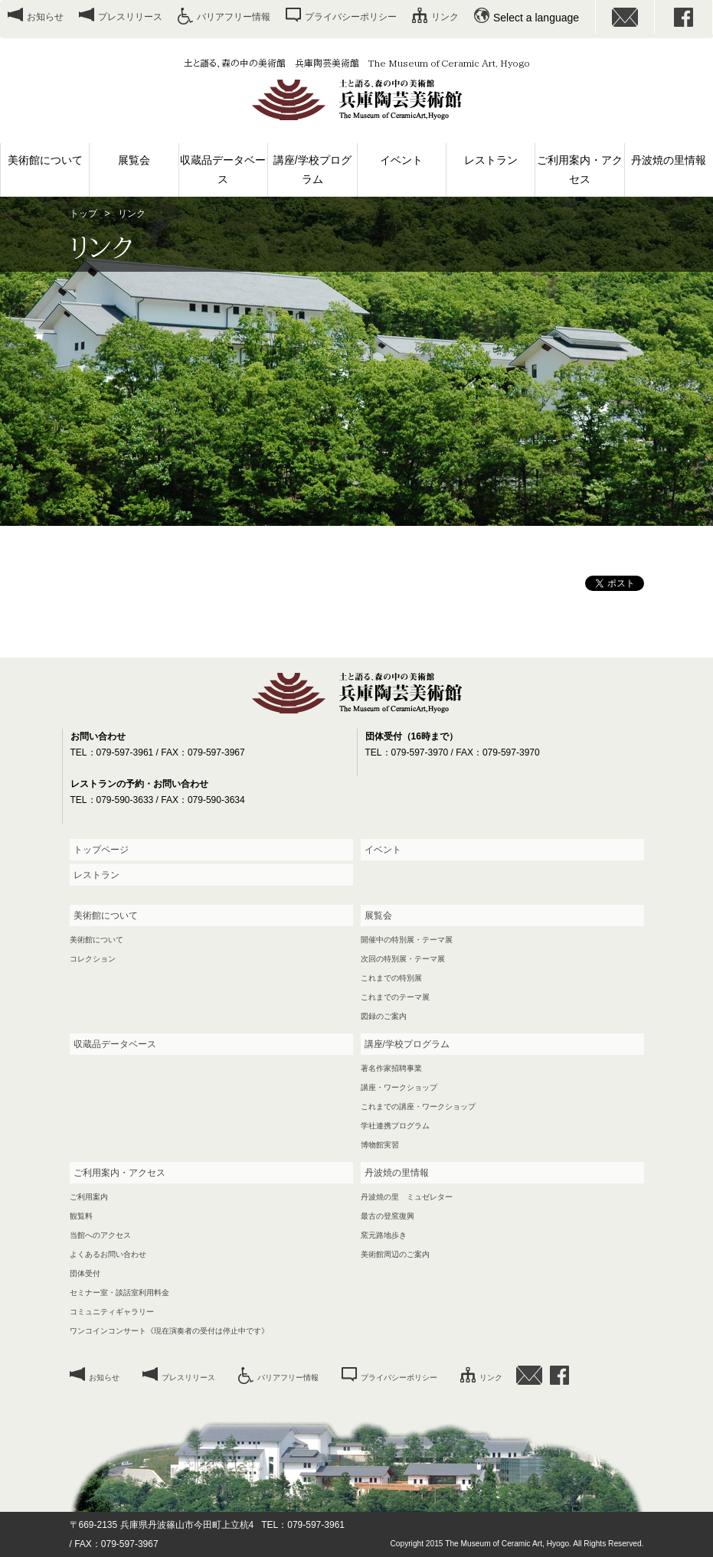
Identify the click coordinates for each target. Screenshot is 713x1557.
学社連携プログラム (395, 1125)
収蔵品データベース (223, 169)
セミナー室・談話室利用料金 (119, 1292)
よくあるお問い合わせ (108, 1254)
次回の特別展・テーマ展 (403, 959)
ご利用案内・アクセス (580, 169)
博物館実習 (380, 1145)
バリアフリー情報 (233, 16)
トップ (83, 213)
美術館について (45, 160)
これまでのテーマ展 (395, 997)
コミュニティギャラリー (112, 1311)
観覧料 (81, 1216)
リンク (445, 16)
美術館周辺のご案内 (395, 1254)
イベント (401, 160)
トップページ (101, 849)
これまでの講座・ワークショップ (418, 1106)
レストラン (491, 160)
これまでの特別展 (391, 978)
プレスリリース (130, 16)
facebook (684, 17)
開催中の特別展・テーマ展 (407, 939)
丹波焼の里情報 (668, 160)
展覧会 (134, 160)
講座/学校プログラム (312, 169)
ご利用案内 (89, 1197)
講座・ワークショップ (399, 1087)
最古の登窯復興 (387, 1216)
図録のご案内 (384, 1016)
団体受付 (85, 1273)
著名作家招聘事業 (391, 1068)
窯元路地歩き (384, 1235)
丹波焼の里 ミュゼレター (407, 1197)
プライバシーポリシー (351, 16)
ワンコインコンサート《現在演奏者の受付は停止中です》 (169, 1331)
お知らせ (45, 16)
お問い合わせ (625, 17)
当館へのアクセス (100, 1235)
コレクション (93, 959)
